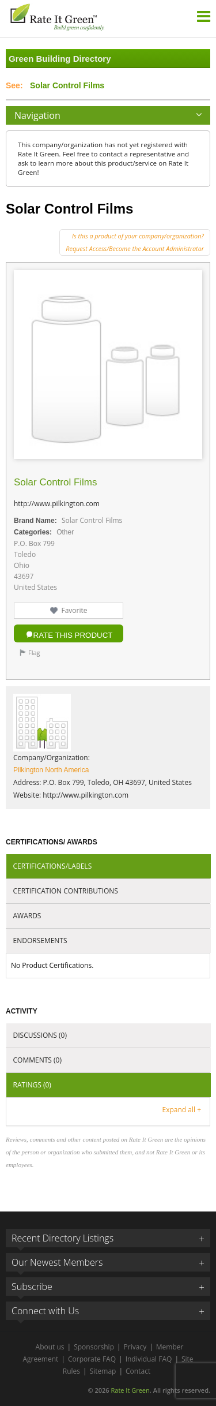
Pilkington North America (51, 770)
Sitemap (103, 1371)
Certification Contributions (65, 891)
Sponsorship (94, 1347)
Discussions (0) (40, 1035)
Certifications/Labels (52, 866)
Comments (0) (37, 1060)
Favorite (74, 610)
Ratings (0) (32, 1085)
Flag (34, 652)
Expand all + (181, 1110)
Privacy (135, 1347)
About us (50, 1347)
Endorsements (40, 940)
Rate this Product (73, 635)
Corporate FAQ (92, 1359)
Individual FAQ (149, 1359)
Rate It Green (130, 1390)
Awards (27, 916)
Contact (138, 1371)
